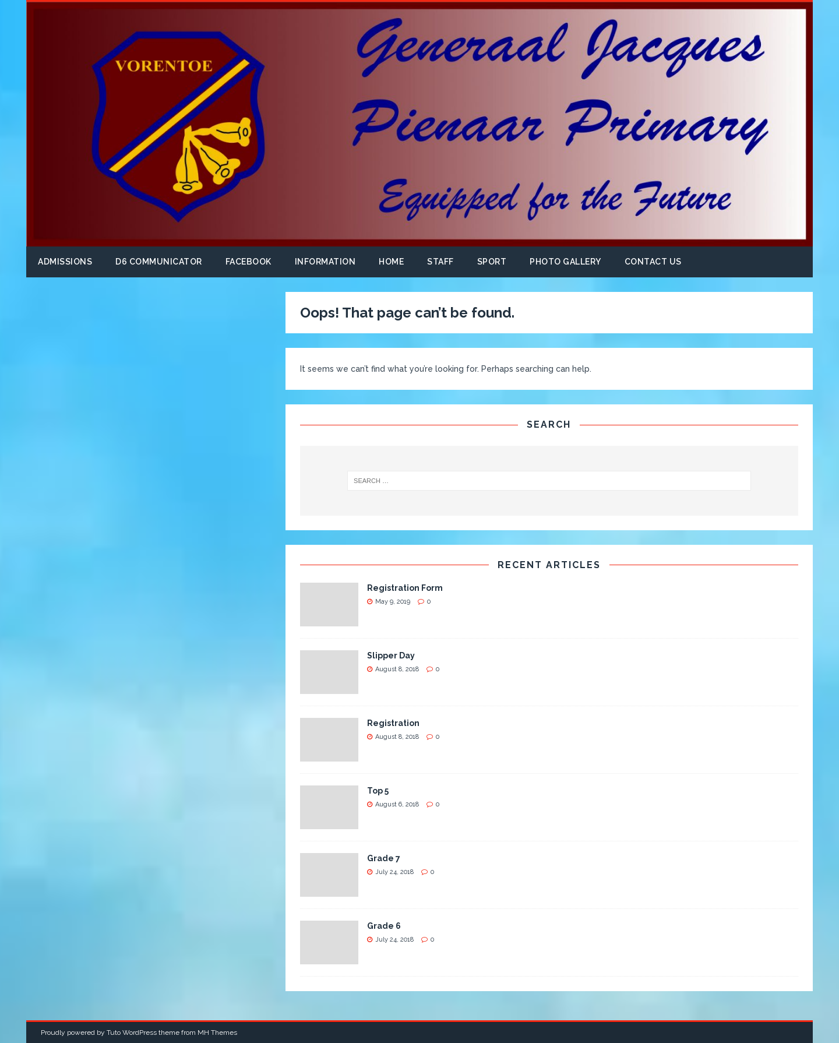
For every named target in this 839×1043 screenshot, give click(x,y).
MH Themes (217, 1032)
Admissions (65, 261)
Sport (492, 261)
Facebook (248, 261)
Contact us (653, 261)
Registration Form (405, 588)
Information (325, 261)
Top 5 (378, 790)
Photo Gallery (565, 261)
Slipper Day (391, 655)
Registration (393, 723)
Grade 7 (383, 858)
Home (391, 261)
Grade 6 (384, 926)
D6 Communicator (158, 261)
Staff (440, 261)
